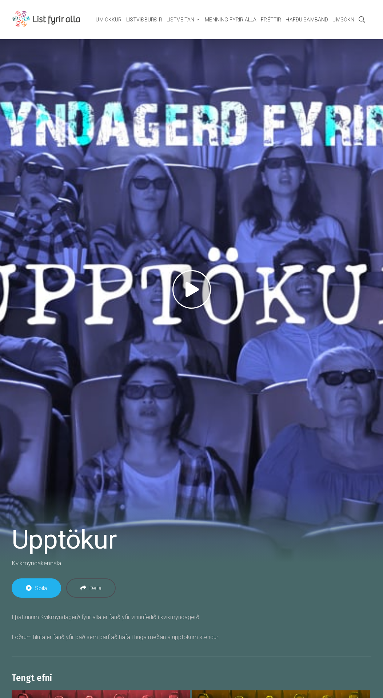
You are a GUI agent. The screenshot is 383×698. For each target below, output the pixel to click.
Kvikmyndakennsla (36, 563)
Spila (36, 588)
